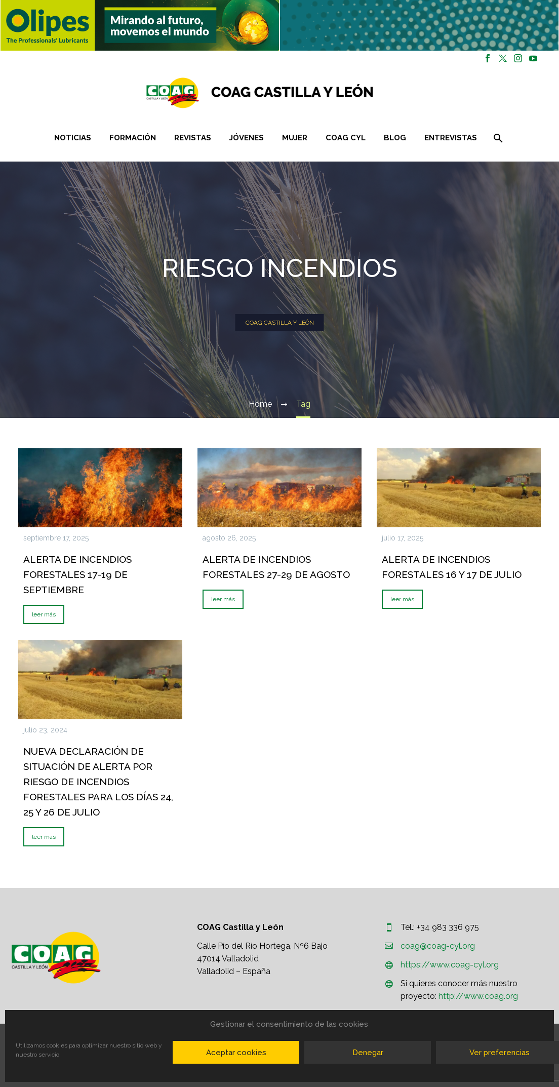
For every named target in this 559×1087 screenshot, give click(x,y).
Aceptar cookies (236, 1052)
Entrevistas (450, 137)
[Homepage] (320, 93)
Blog (395, 137)
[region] (140, 25)
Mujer (294, 137)
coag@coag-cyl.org (438, 946)
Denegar (367, 1052)
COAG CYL (346, 137)
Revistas (192, 137)
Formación (132, 137)
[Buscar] (497, 138)
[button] (140, 25)
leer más (44, 614)
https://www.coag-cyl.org (450, 964)
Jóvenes (246, 137)
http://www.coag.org (478, 996)
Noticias (72, 137)
